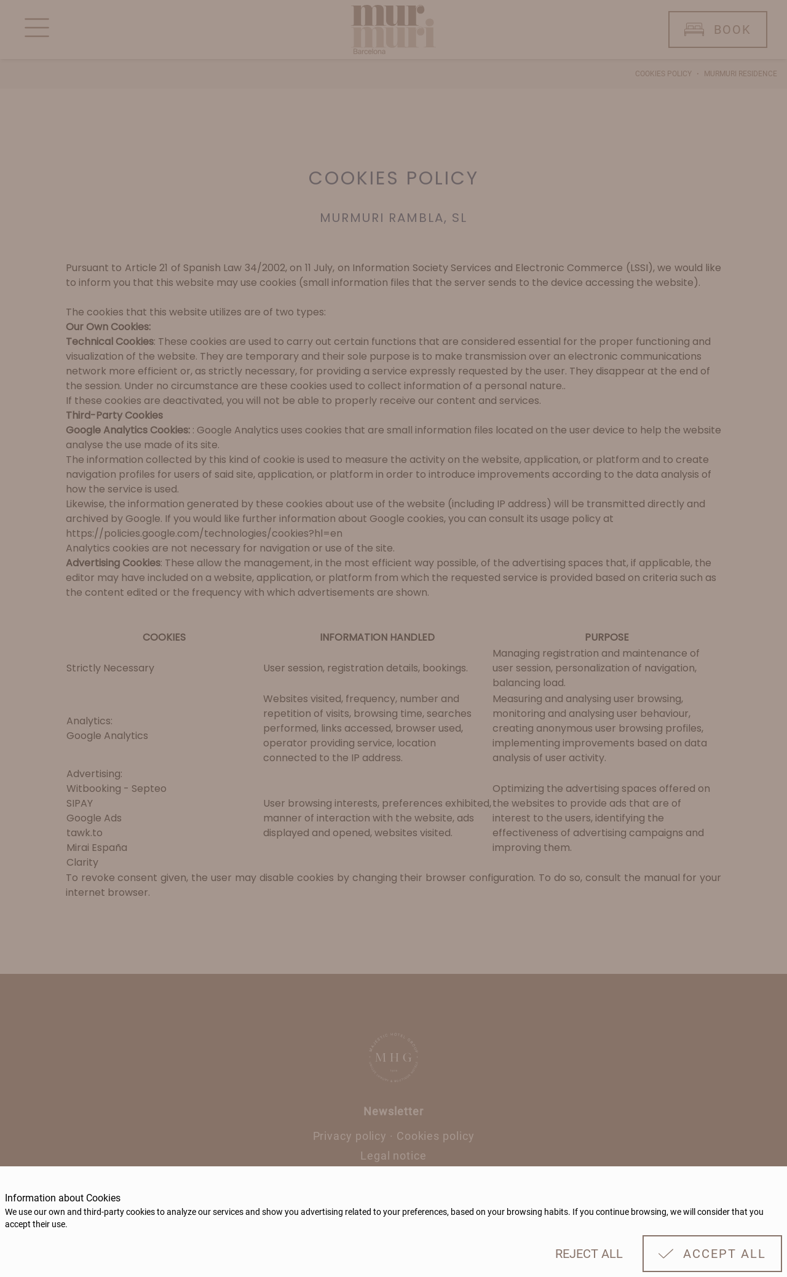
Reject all (589, 1253)
